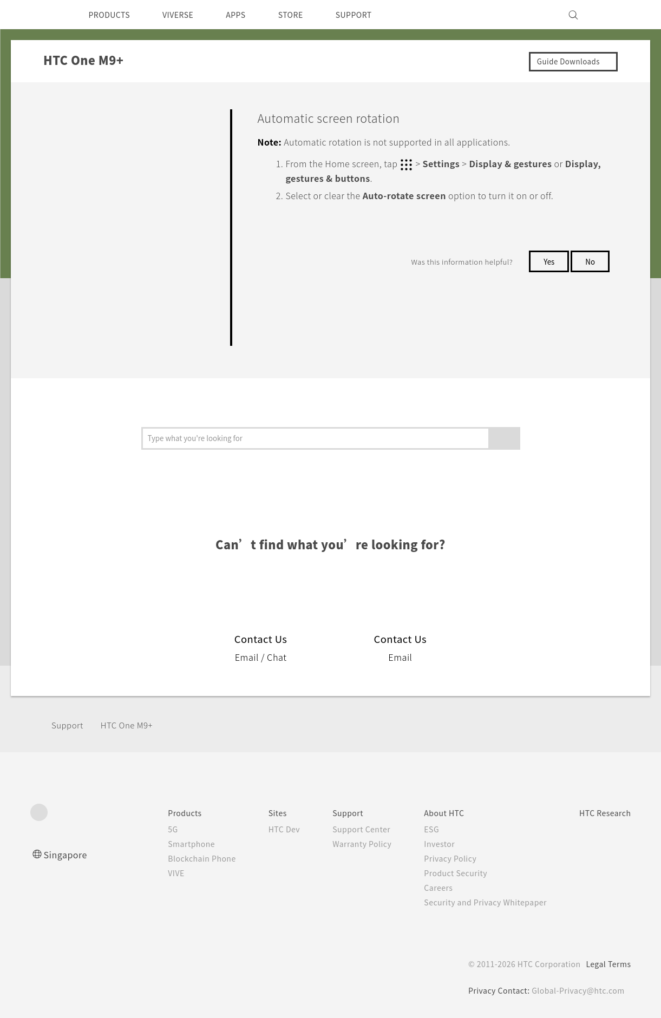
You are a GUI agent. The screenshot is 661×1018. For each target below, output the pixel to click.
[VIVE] (616, 14)
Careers (424, 887)
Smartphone (164, 844)
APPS (249, 14)
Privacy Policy (437, 858)
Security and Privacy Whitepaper (475, 902)
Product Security (443, 873)
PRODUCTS (112, 14)
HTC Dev (263, 829)
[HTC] (43, 14)
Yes (546, 260)
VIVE (149, 873)
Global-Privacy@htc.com (576, 990)
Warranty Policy (345, 844)
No (590, 260)
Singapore (67, 854)
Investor (425, 844)
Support (68, 725)
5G (144, 829)
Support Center (344, 829)
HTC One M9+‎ (133, 725)
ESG (417, 829)
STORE (308, 14)
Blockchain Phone (175, 858)
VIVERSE (187, 14)
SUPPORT (376, 14)
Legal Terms (606, 964)
